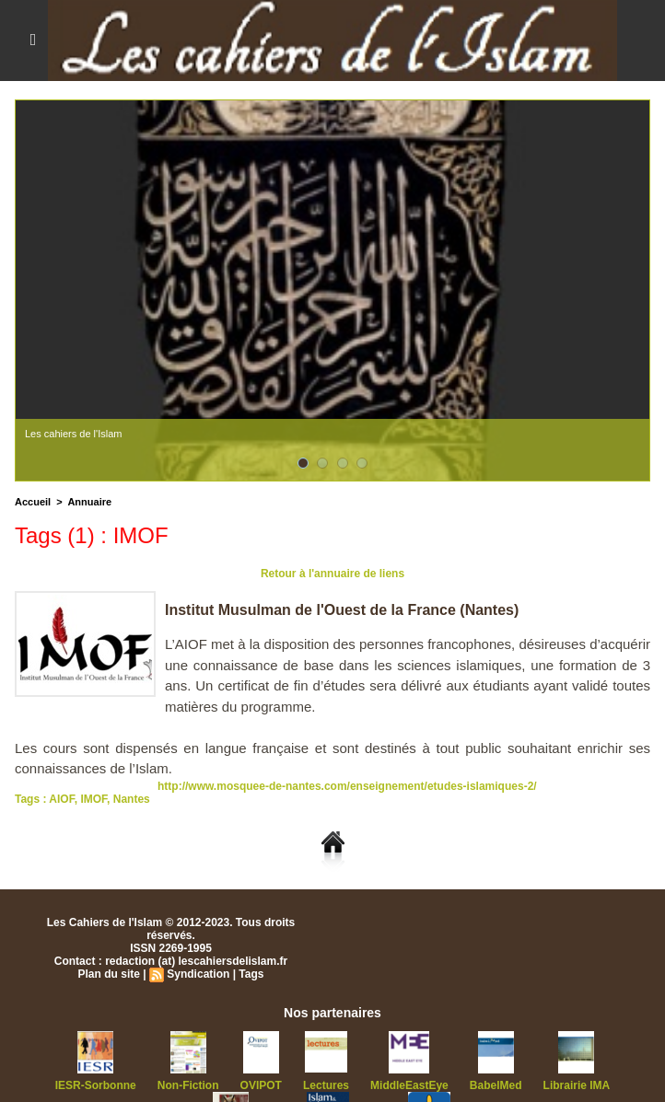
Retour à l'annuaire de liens (332, 573)
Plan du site (109, 974)
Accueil (33, 501)
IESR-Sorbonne (95, 1085)
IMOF (93, 799)
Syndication (198, 974)
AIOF (61, 799)
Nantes (131, 799)
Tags (251, 974)
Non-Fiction (188, 1085)
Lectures (326, 1085)
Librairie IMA (577, 1085)
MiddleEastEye (409, 1085)
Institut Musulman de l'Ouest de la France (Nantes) (342, 610)
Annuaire (89, 501)
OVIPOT (261, 1085)
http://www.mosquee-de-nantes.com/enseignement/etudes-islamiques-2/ (347, 786)
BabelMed (496, 1085)
